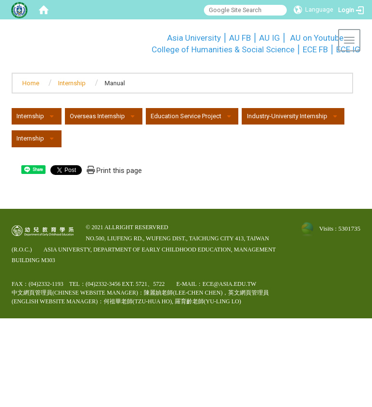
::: (146, 36)
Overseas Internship (97, 116)
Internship (72, 83)
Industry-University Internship (287, 116)
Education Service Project (186, 116)
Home (30, 83)
